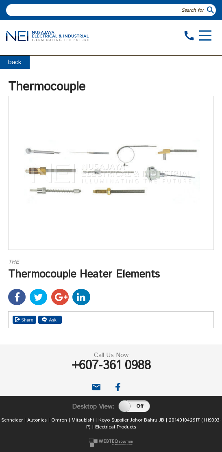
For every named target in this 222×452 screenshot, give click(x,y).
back (15, 62)
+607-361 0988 (111, 366)
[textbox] (106, 10)
